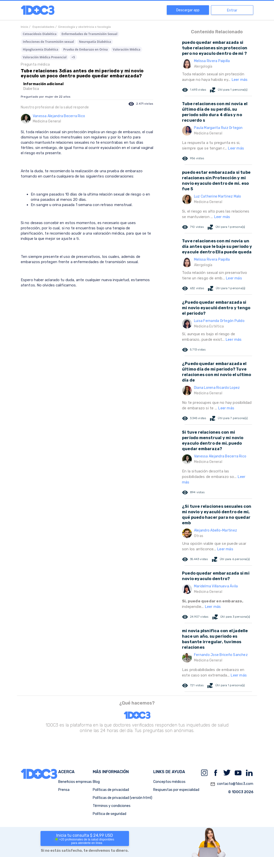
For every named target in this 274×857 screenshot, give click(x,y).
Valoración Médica (126, 49)
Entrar (232, 10)
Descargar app (188, 10)
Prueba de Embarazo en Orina (85, 49)
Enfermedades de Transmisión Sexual (90, 34)
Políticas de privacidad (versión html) (122, 798)
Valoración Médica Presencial (44, 57)
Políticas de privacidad (111, 790)
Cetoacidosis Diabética (39, 34)
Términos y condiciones (111, 806)
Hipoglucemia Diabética (40, 49)
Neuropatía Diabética (95, 42)
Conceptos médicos (169, 782)
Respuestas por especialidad (176, 790)
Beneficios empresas (75, 782)
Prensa (64, 790)
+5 (73, 57)
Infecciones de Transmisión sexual (48, 42)
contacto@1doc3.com (231, 784)
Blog (96, 782)
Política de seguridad (109, 814)
